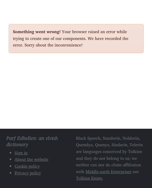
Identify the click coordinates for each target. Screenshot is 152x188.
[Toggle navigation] (138, 7)
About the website (31, 159)
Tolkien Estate (89, 178)
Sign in (21, 152)
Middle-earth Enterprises (108, 171)
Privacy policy (28, 172)
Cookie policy (27, 166)
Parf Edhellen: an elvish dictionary (27, 7)
